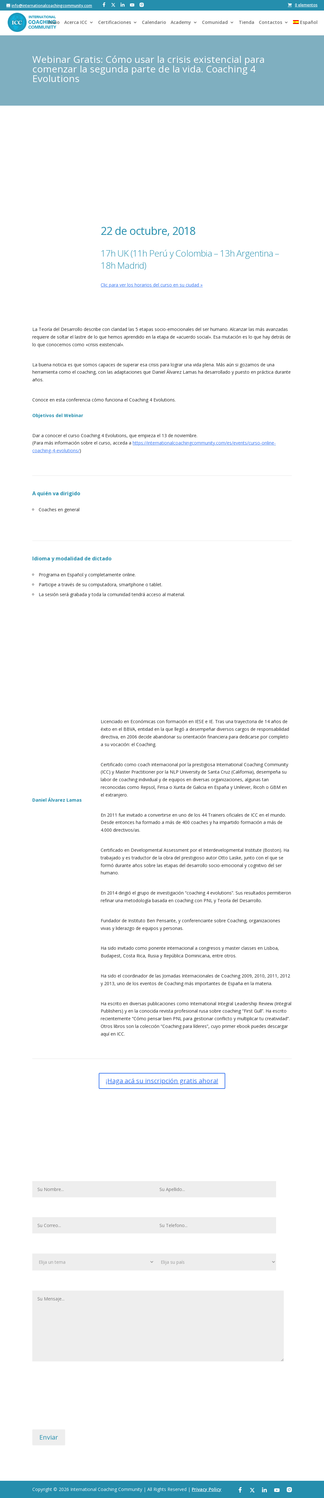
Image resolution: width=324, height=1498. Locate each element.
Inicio (54, 22)
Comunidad (215, 22)
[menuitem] (305, 27)
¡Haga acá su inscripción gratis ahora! (164, 304)
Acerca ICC (75, 22)
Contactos (270, 22)
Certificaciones (114, 22)
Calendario (154, 22)
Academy (181, 22)
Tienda (246, 22)
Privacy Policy (206, 1489)
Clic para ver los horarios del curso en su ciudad (150, 285)
